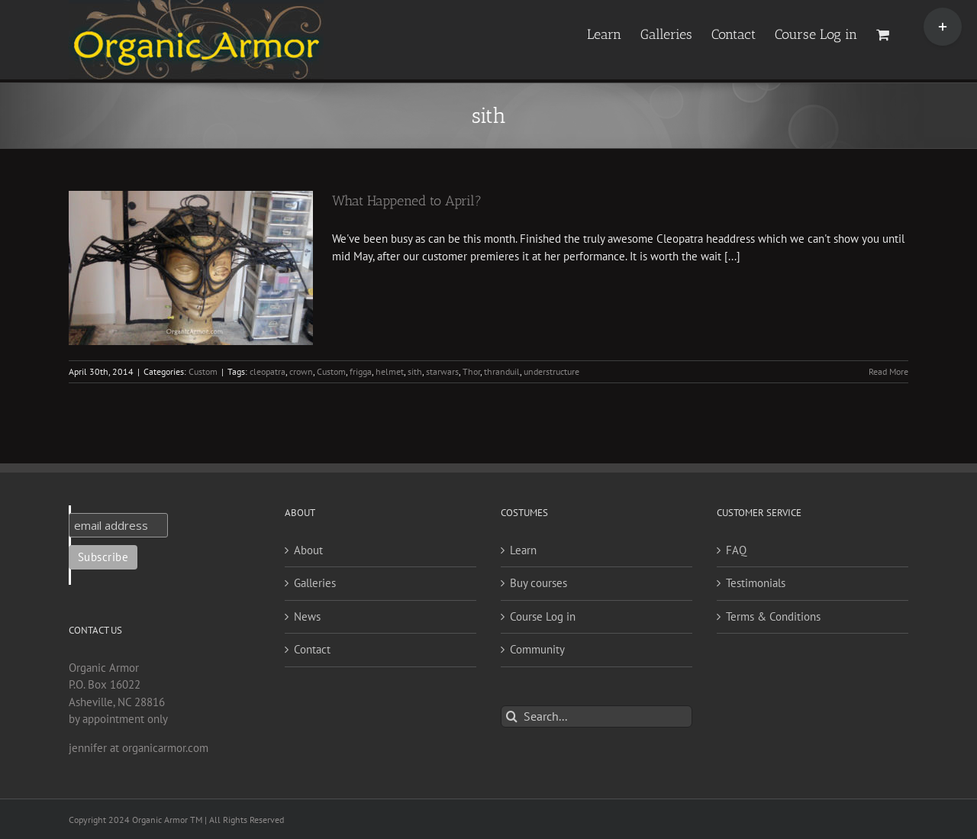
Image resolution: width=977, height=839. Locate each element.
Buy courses (538, 583)
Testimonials (755, 583)
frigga (361, 371)
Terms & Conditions (773, 616)
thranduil (502, 371)
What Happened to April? (407, 200)
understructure (551, 371)
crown (301, 371)
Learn (523, 550)
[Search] (512, 716)
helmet (390, 371)
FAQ (736, 550)
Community (537, 649)
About (308, 550)
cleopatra (267, 371)
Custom (203, 371)
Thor (471, 371)
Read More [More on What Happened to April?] (888, 371)
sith (415, 371)
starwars (442, 371)
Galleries (315, 583)
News (307, 616)
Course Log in (543, 616)
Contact (312, 649)
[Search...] (596, 716)
